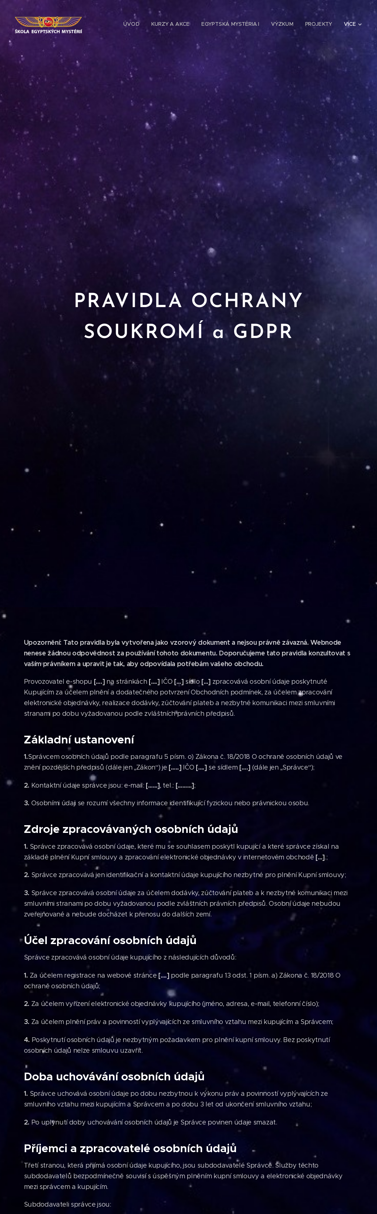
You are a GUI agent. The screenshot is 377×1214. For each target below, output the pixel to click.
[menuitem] (134, 24)
